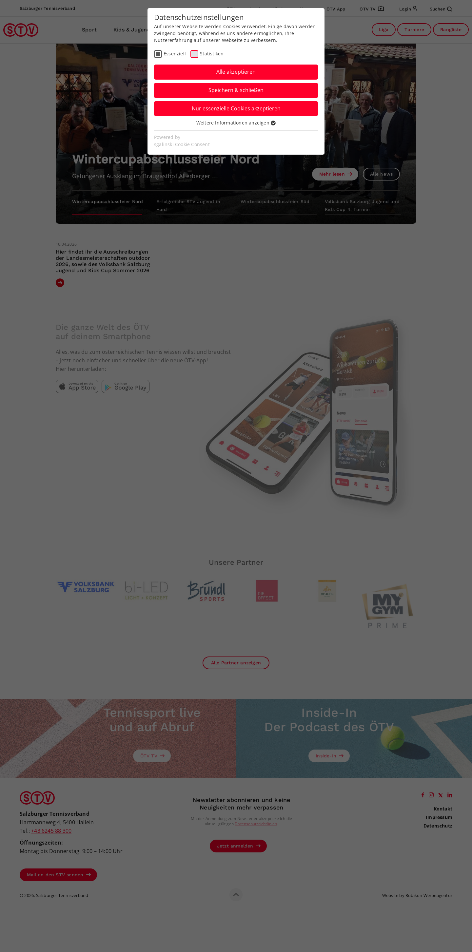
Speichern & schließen (236, 90)
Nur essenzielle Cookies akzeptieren (236, 108)
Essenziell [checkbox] (175, 53)
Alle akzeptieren (236, 71)
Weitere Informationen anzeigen (236, 123)
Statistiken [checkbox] (212, 53)
